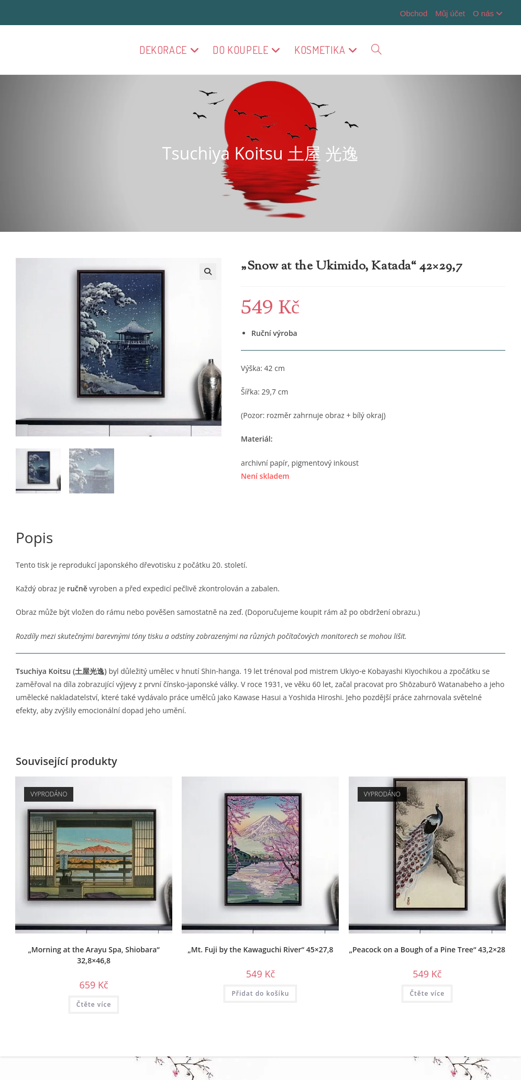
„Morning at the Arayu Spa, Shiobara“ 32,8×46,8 (93, 954)
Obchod (414, 13)
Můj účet (450, 13)
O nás (489, 13)
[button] (207, 271)
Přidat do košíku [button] (260, 993)
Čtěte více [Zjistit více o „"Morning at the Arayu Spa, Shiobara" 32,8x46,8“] (94, 1004)
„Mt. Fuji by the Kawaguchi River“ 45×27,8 (260, 949)
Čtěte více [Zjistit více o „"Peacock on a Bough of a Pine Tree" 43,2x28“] (427, 993)
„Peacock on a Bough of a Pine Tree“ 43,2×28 (427, 949)
